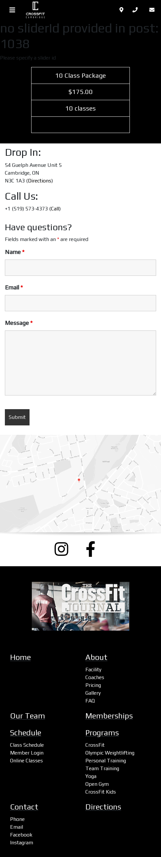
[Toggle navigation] (12, 10)
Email (14, 287)
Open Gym (97, 784)
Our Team (27, 715)
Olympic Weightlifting (109, 753)
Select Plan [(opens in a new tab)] (81, 124)
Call (55, 209)
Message (18, 323)
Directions (39, 181)
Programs (102, 732)
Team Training (102, 768)
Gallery (93, 693)
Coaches (94, 677)
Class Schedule (27, 745)
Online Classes (26, 760)
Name (14, 252)
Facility (93, 669)
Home (20, 657)
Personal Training (105, 760)
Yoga (90, 776)
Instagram (21, 842)
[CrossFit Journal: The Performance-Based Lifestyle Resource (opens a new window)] (80, 606)
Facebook (21, 835)
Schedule (25, 732)
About (96, 657)
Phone (17, 819)
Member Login (26, 753)
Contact (24, 806)
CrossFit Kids (100, 792)
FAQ (90, 701)
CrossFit (95, 745)
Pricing (93, 685)
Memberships (109, 715)
